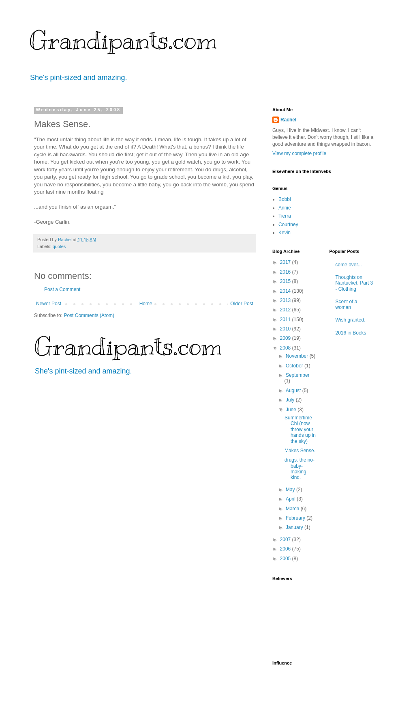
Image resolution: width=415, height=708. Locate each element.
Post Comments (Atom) (89, 315)
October (295, 366)
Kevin (284, 232)
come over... (349, 265)
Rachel (288, 120)
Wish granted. (351, 320)
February (296, 518)
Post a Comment (62, 289)
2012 (286, 310)
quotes (59, 246)
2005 (286, 558)
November (298, 356)
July (291, 400)
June (291, 409)
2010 (286, 329)
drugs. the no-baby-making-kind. (299, 468)
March (293, 509)
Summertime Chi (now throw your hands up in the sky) (300, 429)
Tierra (284, 216)
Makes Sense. (300, 450)
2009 (286, 338)
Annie (284, 208)
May (291, 489)
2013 (286, 300)
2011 (286, 319)
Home (145, 304)
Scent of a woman (346, 304)
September (298, 375)
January (295, 527)
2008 (286, 348)
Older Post (241, 304)
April (291, 499)
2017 (286, 262)
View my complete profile (299, 153)
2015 (286, 281)
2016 (286, 272)
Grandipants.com (123, 41)
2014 (286, 291)
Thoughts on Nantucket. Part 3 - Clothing (354, 283)
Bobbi (284, 199)
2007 (286, 539)
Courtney (288, 224)
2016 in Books (351, 333)
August (294, 390)
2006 (286, 549)
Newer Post (48, 304)
